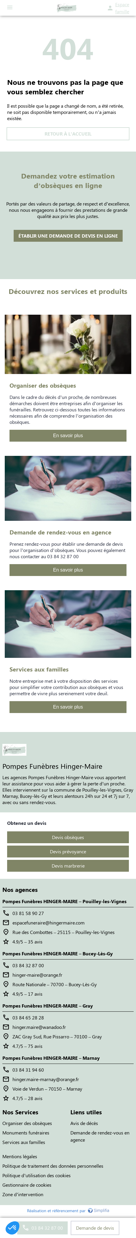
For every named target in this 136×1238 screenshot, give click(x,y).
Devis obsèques (68, 837)
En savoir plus (68, 435)
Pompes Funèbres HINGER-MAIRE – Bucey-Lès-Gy (57, 953)
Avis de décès (84, 1123)
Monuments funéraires (25, 1132)
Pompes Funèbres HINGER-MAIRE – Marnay (51, 1058)
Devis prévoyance (68, 851)
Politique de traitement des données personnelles (52, 1166)
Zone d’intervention (22, 1194)
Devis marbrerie (68, 866)
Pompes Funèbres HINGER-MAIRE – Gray (47, 1006)
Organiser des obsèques (27, 1123)
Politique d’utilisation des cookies (36, 1175)
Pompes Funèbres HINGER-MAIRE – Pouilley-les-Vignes (64, 901)
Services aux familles (23, 1142)
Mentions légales (19, 1156)
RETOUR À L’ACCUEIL (68, 134)
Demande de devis (95, 1228)
